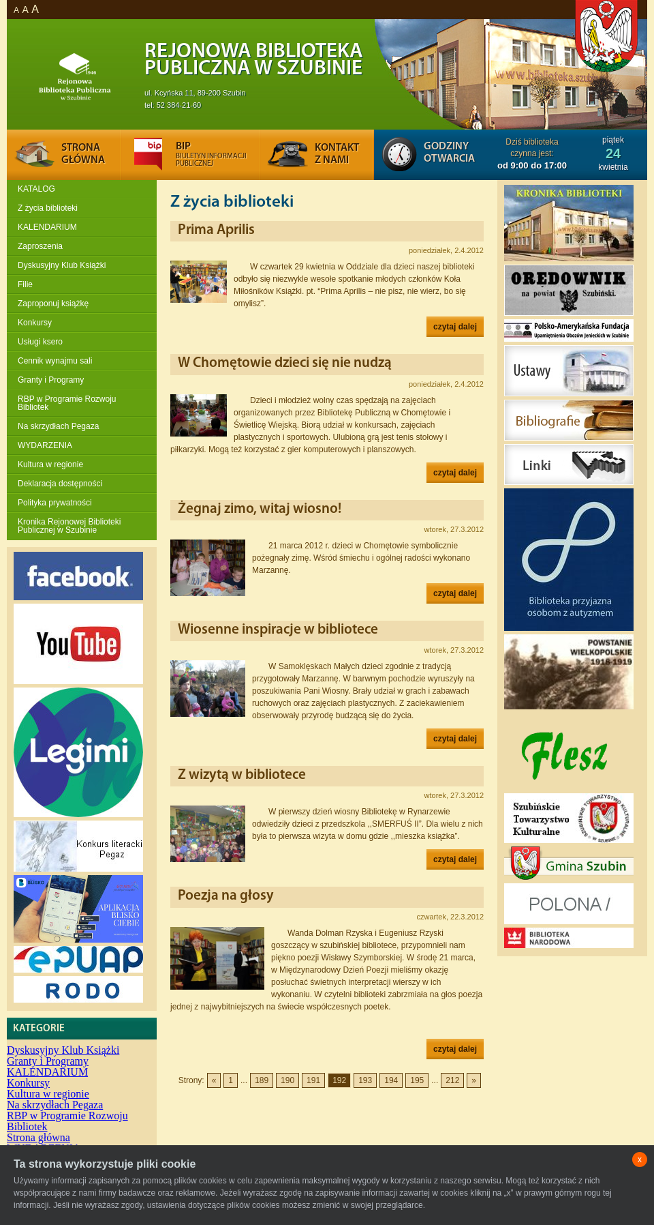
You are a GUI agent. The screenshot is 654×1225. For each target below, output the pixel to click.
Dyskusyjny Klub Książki (62, 265)
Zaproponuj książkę (53, 303)
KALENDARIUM (47, 227)
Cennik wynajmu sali (55, 361)
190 (287, 1080)
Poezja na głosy (226, 896)
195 (417, 1080)
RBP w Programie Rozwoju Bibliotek (67, 403)
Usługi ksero (40, 341)
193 (365, 1080)
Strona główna (38, 1137)
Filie (25, 284)
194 (391, 1080)
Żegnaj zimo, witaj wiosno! (259, 509)
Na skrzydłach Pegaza (58, 426)
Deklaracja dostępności (60, 483)
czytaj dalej (455, 326)
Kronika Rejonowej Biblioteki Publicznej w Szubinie (69, 526)
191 (313, 1080)
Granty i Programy (51, 380)
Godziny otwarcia (449, 152)
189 (261, 1080)
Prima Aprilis (216, 230)
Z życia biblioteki (48, 208)
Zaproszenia (40, 246)
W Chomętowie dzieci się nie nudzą (285, 363)
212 (452, 1080)
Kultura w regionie (50, 464)
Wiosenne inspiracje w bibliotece (278, 630)
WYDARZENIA (45, 445)
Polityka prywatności (55, 502)
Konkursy (35, 322)
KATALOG (36, 189)
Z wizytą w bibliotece (242, 775)
